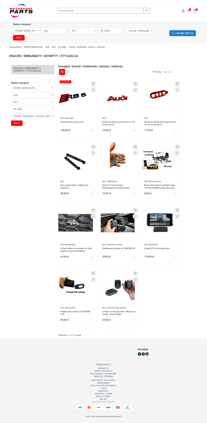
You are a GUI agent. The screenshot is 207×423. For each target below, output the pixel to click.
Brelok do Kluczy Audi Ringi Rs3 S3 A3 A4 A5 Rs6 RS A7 (160, 123)
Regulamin (103, 383)
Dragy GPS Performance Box (157, 248)
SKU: (62, 118)
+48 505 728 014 (182, 33)
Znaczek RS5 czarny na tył (72, 122)
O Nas (103, 388)
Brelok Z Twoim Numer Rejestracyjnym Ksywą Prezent (116, 186)
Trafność (168, 72)
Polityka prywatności (104, 386)
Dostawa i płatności (103, 380)
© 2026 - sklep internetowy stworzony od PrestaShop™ (103, 416)
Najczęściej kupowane (103, 374)
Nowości (103, 391)
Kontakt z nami (103, 394)
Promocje (103, 368)
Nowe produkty (103, 371)
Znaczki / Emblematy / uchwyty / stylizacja (27, 69)
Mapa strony (103, 396)
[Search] (103, 11)
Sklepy (103, 399)
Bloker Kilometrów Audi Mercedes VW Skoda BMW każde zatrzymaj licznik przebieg (159, 188)
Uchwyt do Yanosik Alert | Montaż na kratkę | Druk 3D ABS (118, 313)
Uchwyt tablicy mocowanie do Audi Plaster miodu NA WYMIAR (76, 249)
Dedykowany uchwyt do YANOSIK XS (118, 248)
